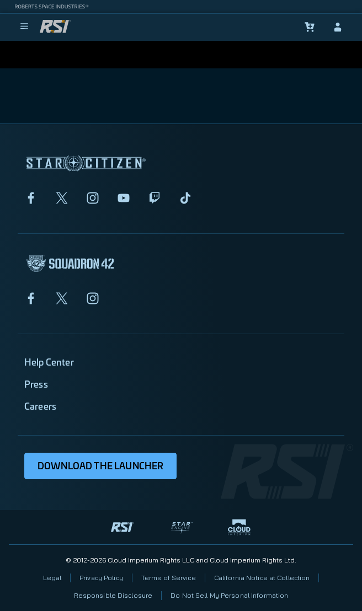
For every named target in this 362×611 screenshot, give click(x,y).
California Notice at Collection (262, 578)
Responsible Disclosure (113, 595)
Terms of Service (168, 578)
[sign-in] (338, 27)
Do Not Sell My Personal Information (229, 595)
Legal (52, 578)
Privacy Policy (101, 578)
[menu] (24, 27)
